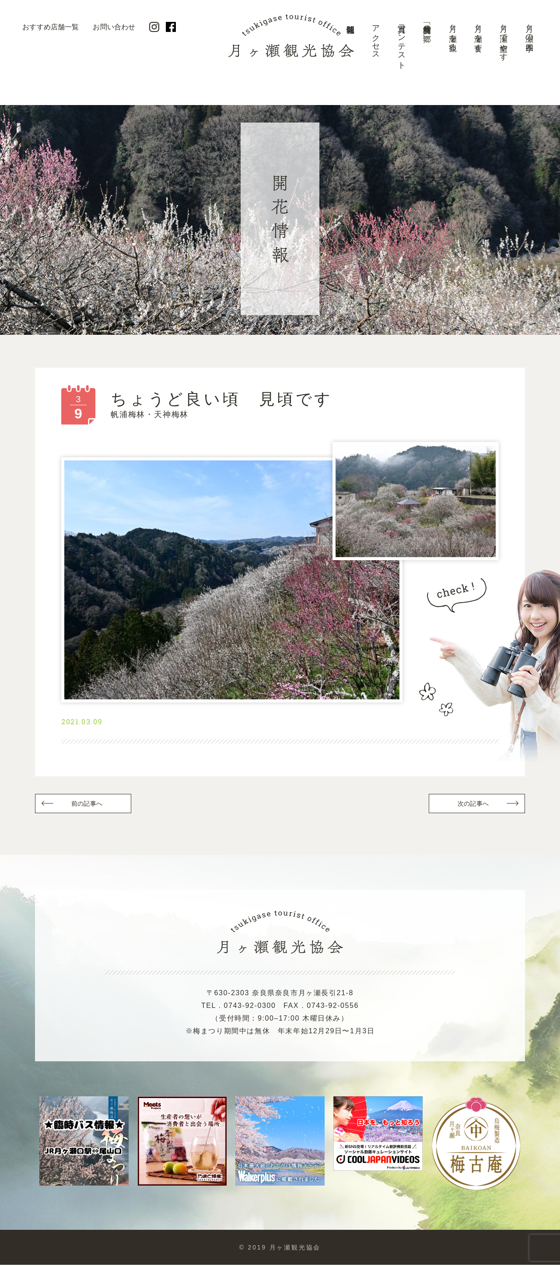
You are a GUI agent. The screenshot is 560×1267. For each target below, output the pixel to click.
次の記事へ (472, 805)
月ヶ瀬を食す (478, 34)
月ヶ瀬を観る (452, 33)
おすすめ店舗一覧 (50, 27)
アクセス (375, 38)
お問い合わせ (114, 27)
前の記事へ (87, 805)
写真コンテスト (401, 43)
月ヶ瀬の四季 (529, 29)
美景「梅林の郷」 (427, 24)
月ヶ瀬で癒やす (503, 38)
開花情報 (350, 46)
